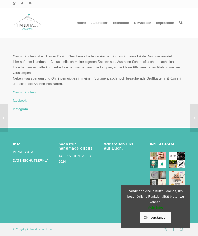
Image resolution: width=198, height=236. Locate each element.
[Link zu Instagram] (30, 4)
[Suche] (181, 23)
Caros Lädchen (24, 92)
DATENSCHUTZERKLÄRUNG (36, 160)
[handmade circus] (28, 23)
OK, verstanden (156, 218)
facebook (20, 100)
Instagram (20, 109)
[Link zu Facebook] (22, 4)
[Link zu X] (14, 4)
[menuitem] (81, 23)
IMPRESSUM (23, 152)
